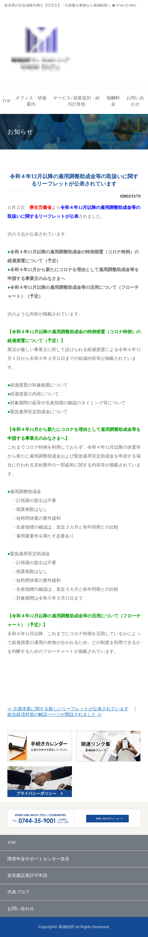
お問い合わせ (135, 101)
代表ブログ (18, 892)
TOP (6, 101)
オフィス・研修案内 (30, 101)
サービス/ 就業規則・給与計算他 (76, 101)
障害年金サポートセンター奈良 (38, 858)
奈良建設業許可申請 (27, 875)
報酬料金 (113, 101)
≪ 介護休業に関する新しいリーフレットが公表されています (67, 708)
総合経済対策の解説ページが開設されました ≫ (54, 714)
